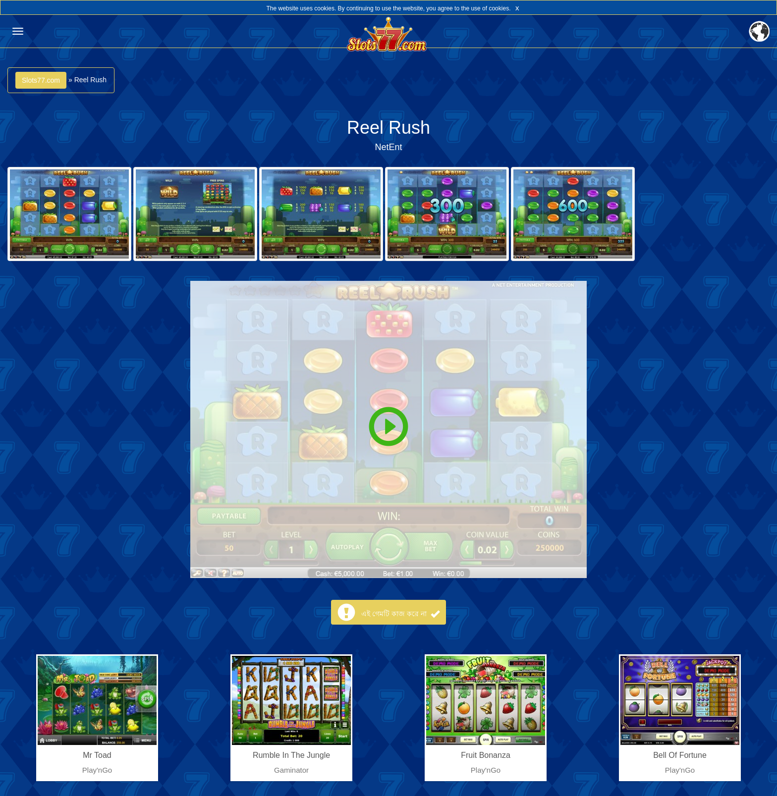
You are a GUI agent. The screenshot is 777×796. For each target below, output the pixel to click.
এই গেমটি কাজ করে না (400, 614)
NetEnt (388, 147)
